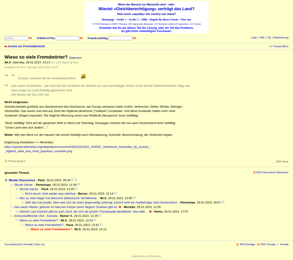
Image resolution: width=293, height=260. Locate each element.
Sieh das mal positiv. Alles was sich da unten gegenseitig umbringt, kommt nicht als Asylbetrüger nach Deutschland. (101, 202)
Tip (269, 37)
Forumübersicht (13, 244)
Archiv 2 (133, 19)
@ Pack (74, 62)
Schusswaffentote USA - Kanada (35, 216)
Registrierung (280, 37)
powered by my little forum (146, 256)
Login (254, 37)
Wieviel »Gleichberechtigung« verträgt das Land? (146, 9)
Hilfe (145, 19)
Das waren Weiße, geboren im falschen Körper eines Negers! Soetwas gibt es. (66, 207)
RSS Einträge (247, 244)
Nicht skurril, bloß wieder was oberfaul (50, 193)
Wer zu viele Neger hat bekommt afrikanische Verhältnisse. (59, 198)
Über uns (185, 19)
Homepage (108, 19)
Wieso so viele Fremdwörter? (39, 220)
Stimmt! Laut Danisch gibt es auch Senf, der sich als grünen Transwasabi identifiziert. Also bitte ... (84, 211)
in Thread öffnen (279, 46)
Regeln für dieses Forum (164, 19)
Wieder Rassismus (22, 180)
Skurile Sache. (23, 184)
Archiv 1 (121, 19)
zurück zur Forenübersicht (26, 46)
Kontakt (28, 244)
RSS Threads (268, 244)
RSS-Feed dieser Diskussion (272, 172)
